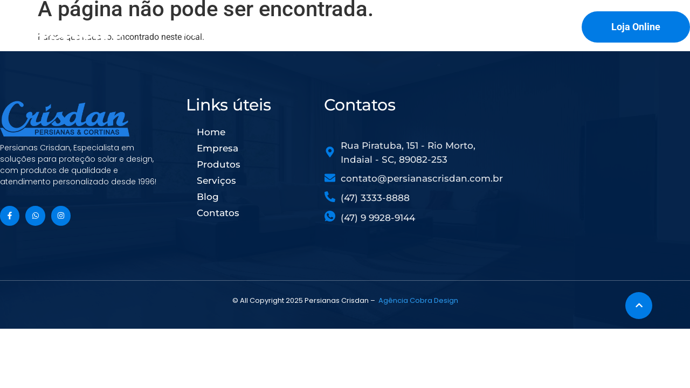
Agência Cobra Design (418, 300)
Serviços (395, 32)
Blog (451, 32)
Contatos (507, 32)
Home (199, 32)
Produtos (328, 32)
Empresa (259, 32)
